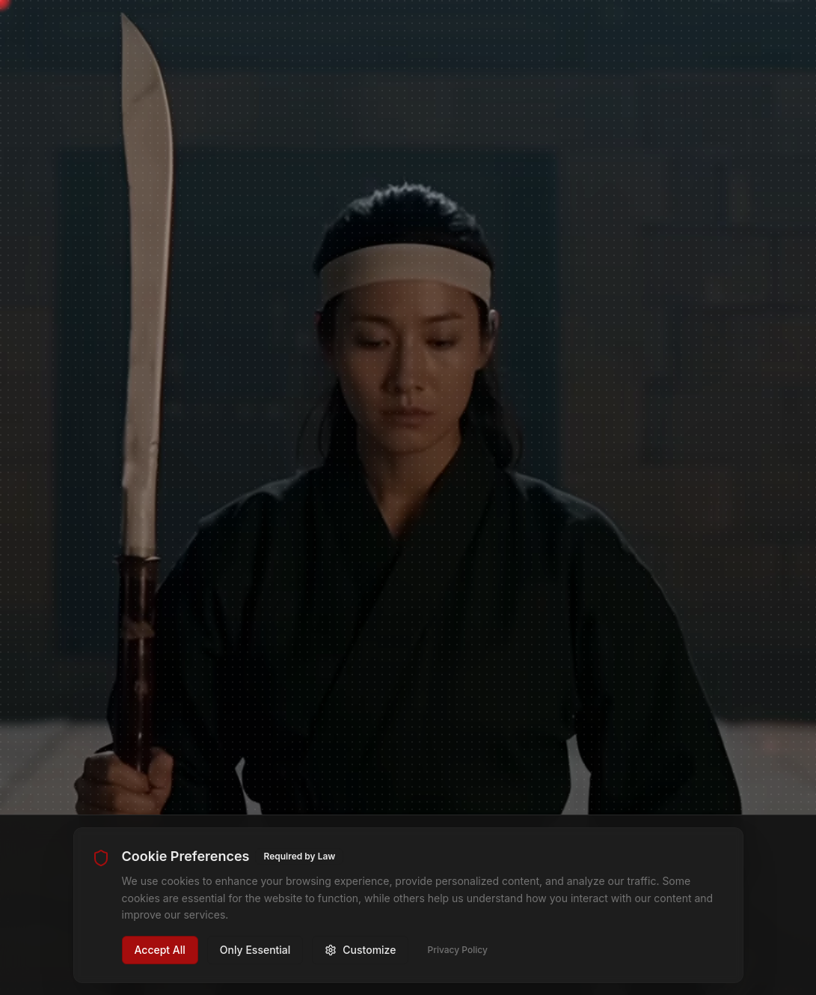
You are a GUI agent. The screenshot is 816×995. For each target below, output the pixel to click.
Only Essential (255, 949)
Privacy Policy (457, 949)
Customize (360, 949)
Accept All (160, 949)
